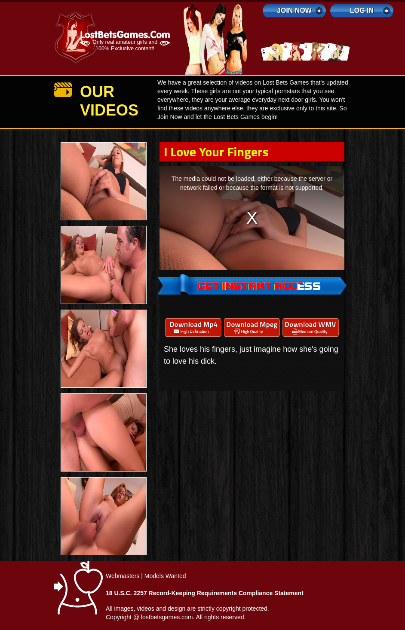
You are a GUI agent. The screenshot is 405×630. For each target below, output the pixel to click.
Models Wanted (165, 575)
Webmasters (122, 575)
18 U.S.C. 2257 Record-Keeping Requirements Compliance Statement (205, 593)
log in (362, 10)
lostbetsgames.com (167, 617)
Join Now (294, 10)
